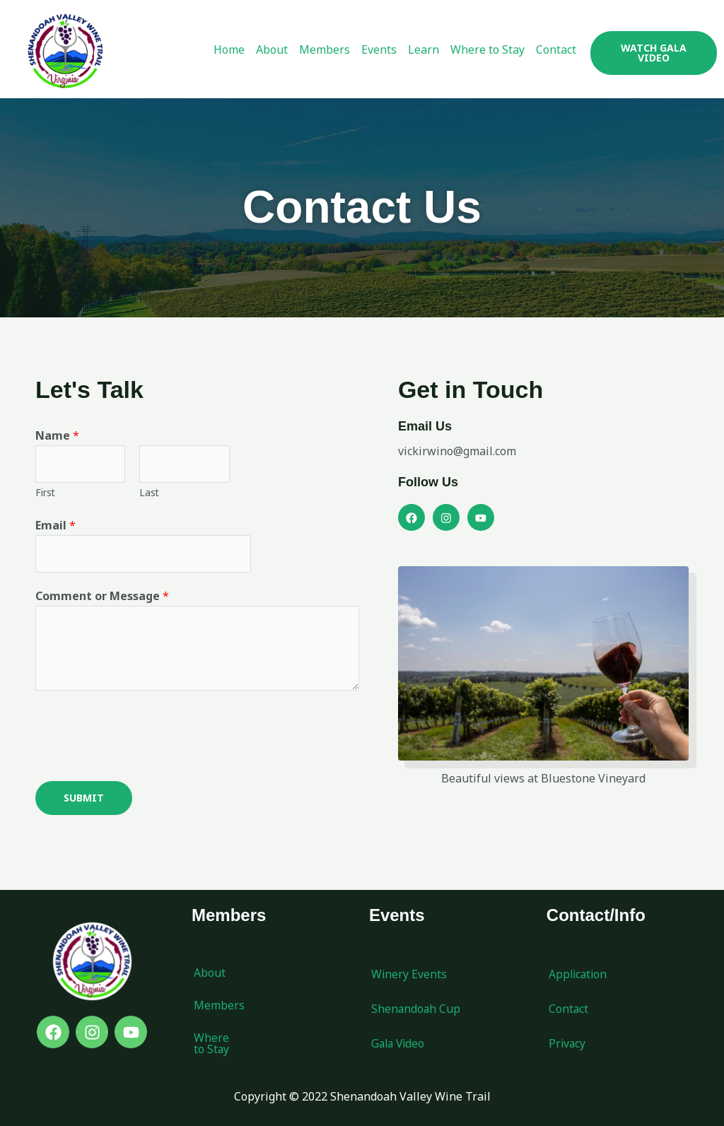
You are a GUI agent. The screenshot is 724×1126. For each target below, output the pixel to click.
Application (579, 975)
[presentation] (142, 733)
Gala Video (399, 1044)
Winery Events (409, 975)
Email (55, 526)
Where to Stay (487, 49)
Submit (84, 798)
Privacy (568, 1044)
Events (379, 49)
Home (229, 49)
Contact (556, 49)
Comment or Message (102, 596)
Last (149, 492)
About (272, 49)
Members (324, 49)
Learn (423, 49)
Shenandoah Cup (416, 1010)
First (45, 492)
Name (57, 435)
